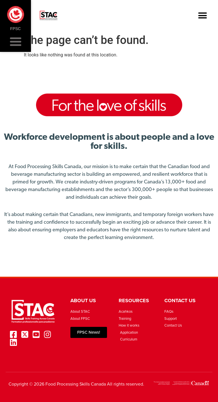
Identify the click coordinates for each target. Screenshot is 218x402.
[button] (202, 16)
